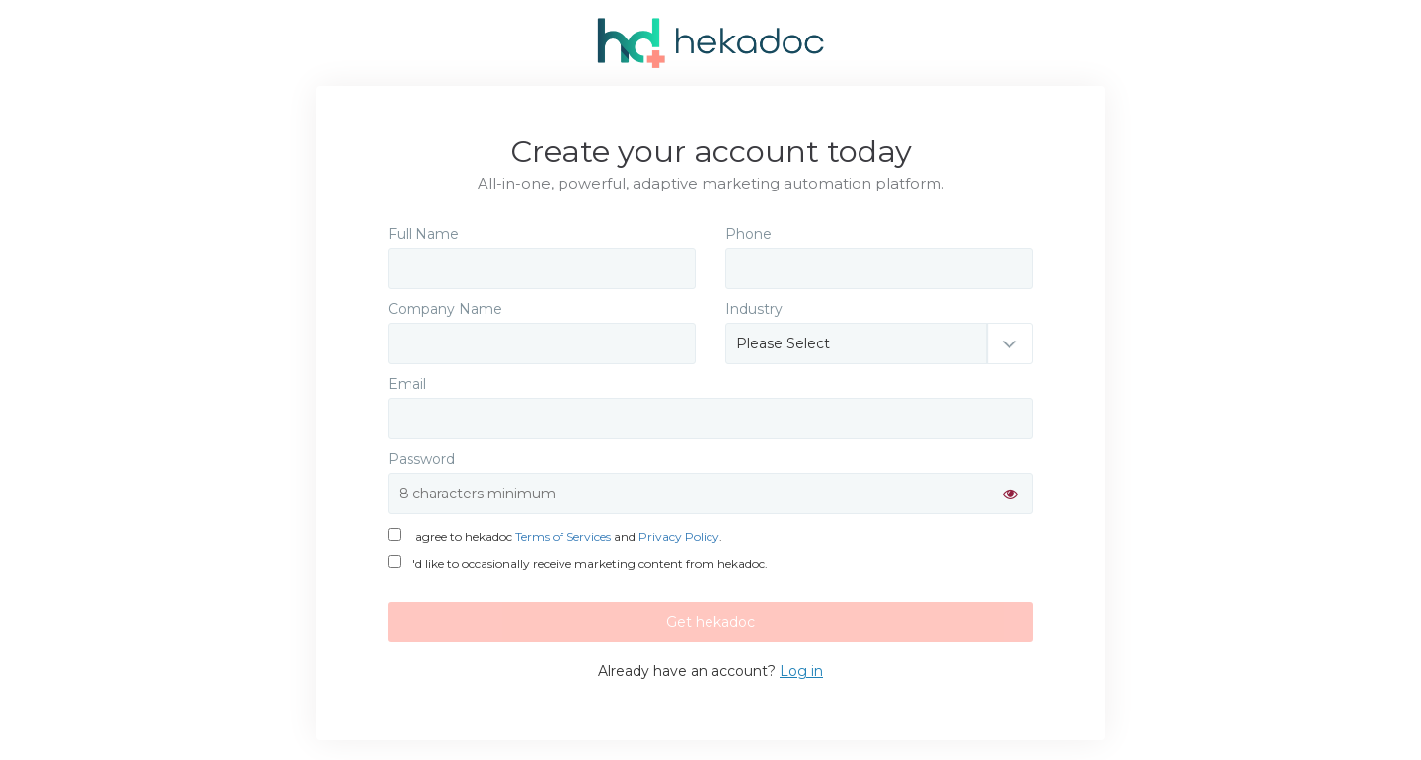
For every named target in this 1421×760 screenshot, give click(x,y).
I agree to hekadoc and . (555, 536)
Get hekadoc (710, 622)
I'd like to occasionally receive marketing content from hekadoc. (578, 563)
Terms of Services (563, 536)
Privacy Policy (678, 536)
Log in (801, 671)
